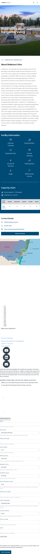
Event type (3, 429)
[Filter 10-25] (20, 484)
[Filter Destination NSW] (20, 503)
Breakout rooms (4, 464)
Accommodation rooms (6, 481)
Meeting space (4, 455)
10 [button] (5, 325)
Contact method (4, 510)
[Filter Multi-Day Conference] (20, 433)
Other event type (4, 438)
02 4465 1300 (6, 226)
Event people (3, 447)
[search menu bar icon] (33, 2)
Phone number (4, 519)
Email (1, 527)
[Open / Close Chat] (5, 418)
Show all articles (5, 346)
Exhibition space (4, 472)
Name (1, 421)
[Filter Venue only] (20, 458)
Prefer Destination (5, 500)
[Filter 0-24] (20, 450)
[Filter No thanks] (20, 467)
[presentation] (11, 542)
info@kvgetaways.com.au (9, 222)
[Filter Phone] (20, 513)
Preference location (5, 491)
